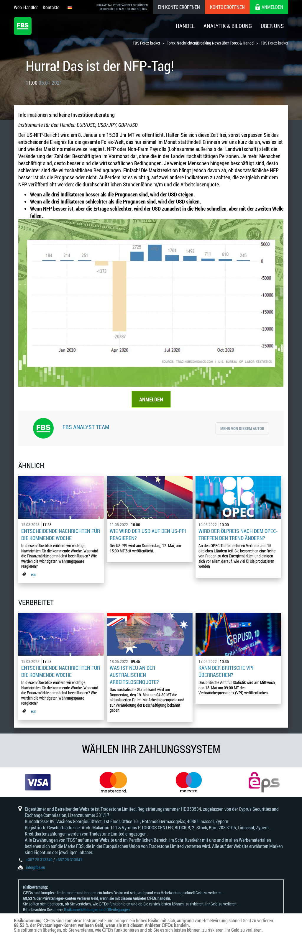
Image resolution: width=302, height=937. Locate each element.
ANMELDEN (151, 399)
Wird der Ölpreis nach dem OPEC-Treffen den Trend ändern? (238, 534)
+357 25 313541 (69, 859)
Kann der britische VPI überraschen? (226, 671)
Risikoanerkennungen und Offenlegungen (97, 909)
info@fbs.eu (35, 867)
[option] (38, 782)
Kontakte (51, 7)
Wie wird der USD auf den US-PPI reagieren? (148, 534)
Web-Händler (26, 7)
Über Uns (272, 25)
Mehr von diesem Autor (242, 428)
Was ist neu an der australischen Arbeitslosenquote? (134, 674)
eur (33, 574)
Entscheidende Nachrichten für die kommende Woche (60, 534)
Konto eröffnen (227, 7)
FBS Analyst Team (86, 427)
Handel (185, 25)
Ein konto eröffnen (179, 7)
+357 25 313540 (39, 859)
